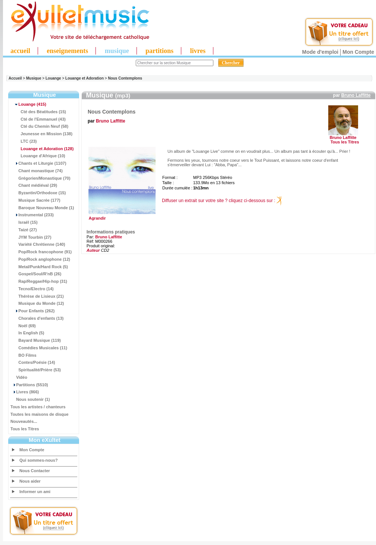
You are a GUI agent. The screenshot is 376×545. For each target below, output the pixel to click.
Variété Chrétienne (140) (37, 244)
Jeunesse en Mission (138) (41, 133)
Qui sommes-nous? (38, 460)
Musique (33, 78)
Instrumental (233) (32, 215)
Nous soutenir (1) (30, 399)
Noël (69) (23, 325)
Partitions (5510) (29, 385)
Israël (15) (24, 222)
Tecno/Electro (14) (32, 289)
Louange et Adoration (84, 78)
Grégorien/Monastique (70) (40, 178)
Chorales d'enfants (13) (36, 318)
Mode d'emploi (320, 52)
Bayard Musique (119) (35, 340)
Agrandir (121, 216)
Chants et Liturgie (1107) (38, 163)
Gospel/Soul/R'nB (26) (35, 274)
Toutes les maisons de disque (39, 414)
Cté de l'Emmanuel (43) (38, 119)
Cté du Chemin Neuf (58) (39, 126)
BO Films (23, 355)
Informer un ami (34, 491)
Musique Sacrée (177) (35, 200)
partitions (159, 51)
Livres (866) (24, 392)
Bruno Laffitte (356, 95)
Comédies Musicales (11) (38, 348)
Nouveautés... (23, 421)
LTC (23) (23, 141)
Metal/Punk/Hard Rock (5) (39, 266)
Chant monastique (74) (36, 170)
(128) (41, 148)
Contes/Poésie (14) (32, 362)
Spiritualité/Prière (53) (35, 370)
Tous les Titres (24, 429)
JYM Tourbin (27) (30, 237)
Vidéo (18, 377)
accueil (20, 51)
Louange (53, 78)
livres (198, 51)
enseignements (67, 51)
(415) (28, 104)
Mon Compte (358, 52)
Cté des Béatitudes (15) (38, 111)
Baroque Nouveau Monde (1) (42, 207)
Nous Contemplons (125, 78)
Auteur (93, 250)
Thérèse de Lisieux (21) (37, 296)
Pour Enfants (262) (32, 311)
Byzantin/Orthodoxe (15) (38, 193)
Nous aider (30, 481)
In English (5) (27, 333)
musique (117, 51)
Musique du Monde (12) (37, 303)
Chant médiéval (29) (33, 185)
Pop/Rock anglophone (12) (40, 259)
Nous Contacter (34, 470)
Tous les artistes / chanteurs (38, 407)
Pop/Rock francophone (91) (41, 252)
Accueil (15, 78)
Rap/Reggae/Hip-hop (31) (38, 281)
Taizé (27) (23, 229)
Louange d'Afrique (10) (37, 156)
